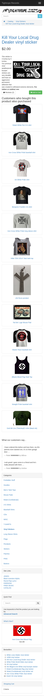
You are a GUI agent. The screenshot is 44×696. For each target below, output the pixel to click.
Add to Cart (36, 92)
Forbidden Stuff (9, 480)
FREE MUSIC (9, 586)
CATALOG (7, 588)
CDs (5, 514)
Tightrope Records (10, 3)
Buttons (6, 564)
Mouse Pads (8, 495)
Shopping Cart (9, 684)
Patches (7, 554)
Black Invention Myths (12, 578)
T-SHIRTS (7, 524)
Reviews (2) (8, 92)
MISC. (6, 519)
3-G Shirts (7, 505)
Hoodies (7, 485)
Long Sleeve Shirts (10, 534)
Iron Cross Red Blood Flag (22, 639)
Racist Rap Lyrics (10, 581)
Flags (6, 539)
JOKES (6, 576)
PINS (6, 559)
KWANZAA (8, 583)
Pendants (7, 544)
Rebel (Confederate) (11, 500)
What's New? (8, 621)
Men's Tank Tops (10, 490)
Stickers (7, 549)
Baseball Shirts (9, 510)
